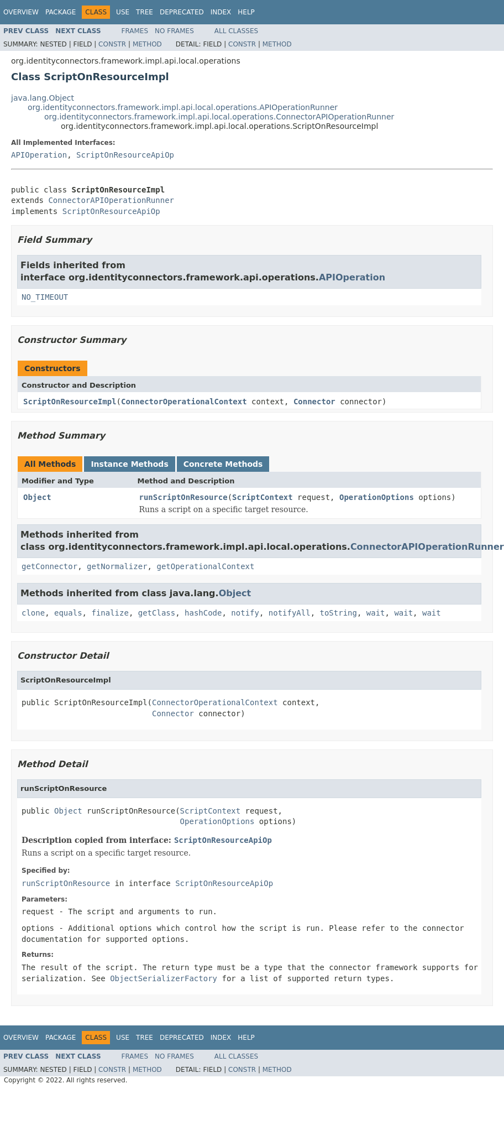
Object (37, 497)
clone (33, 612)
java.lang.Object (42, 97)
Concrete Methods (223, 464)
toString (338, 612)
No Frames (174, 31)
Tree (144, 12)
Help (246, 12)
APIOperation (39, 154)
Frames (135, 31)
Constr (112, 44)
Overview (21, 12)
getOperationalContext (205, 566)
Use (122, 12)
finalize (109, 612)
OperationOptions (376, 497)
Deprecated (182, 12)
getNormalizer (117, 566)
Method (147, 44)
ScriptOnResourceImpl (70, 401)
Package (60, 12)
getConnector (49, 566)
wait (375, 612)
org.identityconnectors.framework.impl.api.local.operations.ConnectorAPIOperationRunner (219, 116)
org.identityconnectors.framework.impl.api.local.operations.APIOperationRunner (183, 107)
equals (68, 612)
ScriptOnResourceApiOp (125, 154)
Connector (314, 401)
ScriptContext (262, 497)
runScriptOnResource (183, 497)
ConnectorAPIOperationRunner (111, 200)
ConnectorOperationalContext (184, 401)
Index (221, 12)
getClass (156, 612)
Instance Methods (129, 464)
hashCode (203, 612)
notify (245, 612)
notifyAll (290, 612)
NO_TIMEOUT (45, 297)
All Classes (236, 31)
